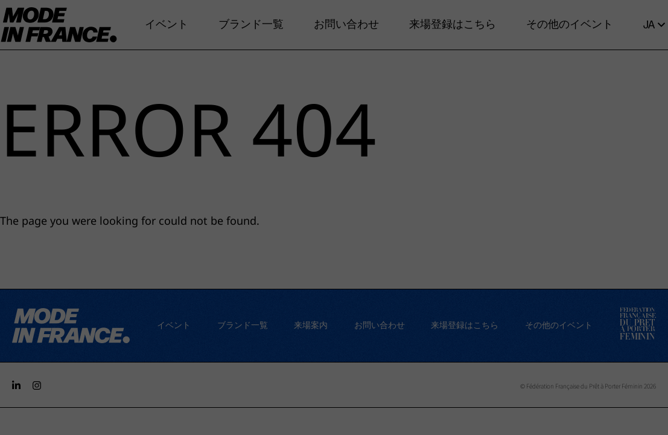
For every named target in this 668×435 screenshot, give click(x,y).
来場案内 (311, 325)
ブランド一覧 (251, 24)
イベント (166, 24)
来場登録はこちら (452, 24)
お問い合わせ (346, 24)
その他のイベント (569, 24)
